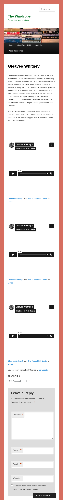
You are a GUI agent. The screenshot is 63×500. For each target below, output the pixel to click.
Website (16, 478)
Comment (18, 415)
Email (17, 464)
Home (11, 45)
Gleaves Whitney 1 (15, 199)
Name (17, 450)
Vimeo (10, 202)
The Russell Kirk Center (37, 199)
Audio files (39, 45)
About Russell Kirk (24, 45)
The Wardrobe (19, 16)
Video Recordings (16, 51)
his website (43, 370)
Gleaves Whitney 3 (15, 361)
